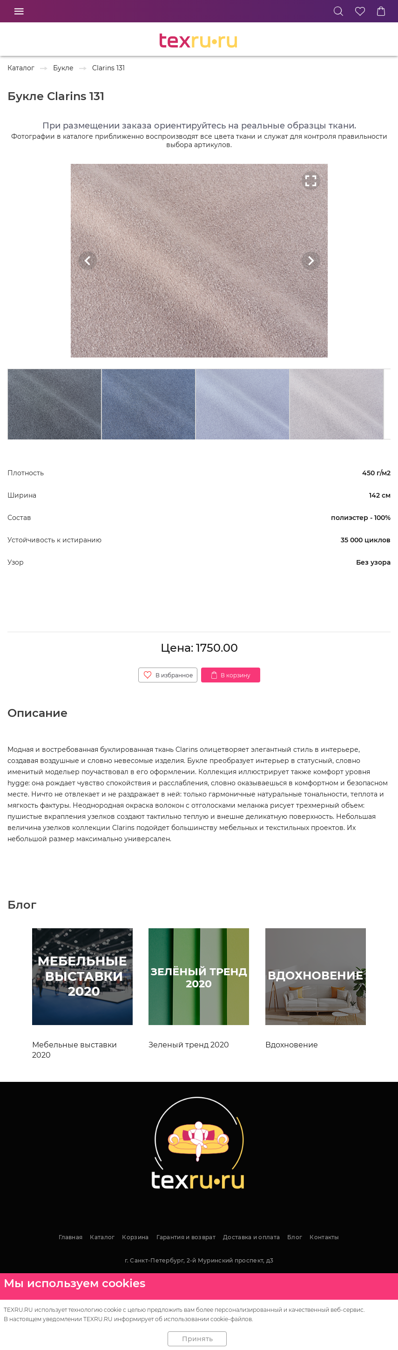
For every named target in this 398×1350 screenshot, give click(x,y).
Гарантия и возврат (186, 1237)
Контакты (324, 1237)
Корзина (135, 1237)
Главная (70, 1237)
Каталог (102, 1237)
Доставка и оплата (251, 1237)
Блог (294, 1237)
